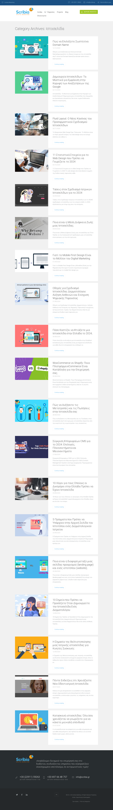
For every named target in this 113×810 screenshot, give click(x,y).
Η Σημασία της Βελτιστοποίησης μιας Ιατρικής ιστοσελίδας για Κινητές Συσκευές (72, 645)
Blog (66, 12)
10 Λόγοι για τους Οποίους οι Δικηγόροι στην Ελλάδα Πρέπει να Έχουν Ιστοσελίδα (73, 486)
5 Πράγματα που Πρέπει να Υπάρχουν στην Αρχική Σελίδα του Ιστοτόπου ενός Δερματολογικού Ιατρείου (73, 524)
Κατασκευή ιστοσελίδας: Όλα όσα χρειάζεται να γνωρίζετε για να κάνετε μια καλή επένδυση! (73, 719)
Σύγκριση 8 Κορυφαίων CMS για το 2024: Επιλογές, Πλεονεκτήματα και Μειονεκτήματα (71, 446)
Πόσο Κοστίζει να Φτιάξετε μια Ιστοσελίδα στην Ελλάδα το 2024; (72, 331)
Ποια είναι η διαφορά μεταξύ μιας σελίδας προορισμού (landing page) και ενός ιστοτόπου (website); (73, 565)
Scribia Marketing (77, 795)
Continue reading (59, 64)
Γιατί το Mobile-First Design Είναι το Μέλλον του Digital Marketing (72, 257)
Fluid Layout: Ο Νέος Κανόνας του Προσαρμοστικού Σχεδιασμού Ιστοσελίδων (72, 122)
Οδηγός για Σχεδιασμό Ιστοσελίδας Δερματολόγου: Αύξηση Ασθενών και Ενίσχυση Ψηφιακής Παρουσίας (71, 293)
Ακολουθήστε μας (105, 2)
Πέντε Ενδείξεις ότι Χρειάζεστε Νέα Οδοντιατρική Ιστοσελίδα (72, 682)
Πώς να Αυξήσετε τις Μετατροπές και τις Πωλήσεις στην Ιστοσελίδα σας (71, 408)
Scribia (39, 12)
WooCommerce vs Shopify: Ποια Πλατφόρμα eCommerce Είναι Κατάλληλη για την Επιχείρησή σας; (71, 367)
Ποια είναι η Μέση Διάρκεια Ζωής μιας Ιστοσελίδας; (73, 224)
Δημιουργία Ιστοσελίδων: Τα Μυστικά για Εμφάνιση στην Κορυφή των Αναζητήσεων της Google (71, 81)
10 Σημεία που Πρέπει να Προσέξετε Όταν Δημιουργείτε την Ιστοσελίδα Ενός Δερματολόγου (71, 604)
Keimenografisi (86, 797)
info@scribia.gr (90, 2)
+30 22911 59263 (76, 2)
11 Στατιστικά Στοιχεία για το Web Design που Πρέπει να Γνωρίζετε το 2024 (71, 158)
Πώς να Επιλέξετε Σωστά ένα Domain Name (70, 43)
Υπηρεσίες (51, 12)
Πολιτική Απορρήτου (85, 801)
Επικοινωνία (41, 16)
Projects (60, 12)
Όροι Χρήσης (75, 801)
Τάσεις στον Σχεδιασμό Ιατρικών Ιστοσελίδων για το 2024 (72, 191)
